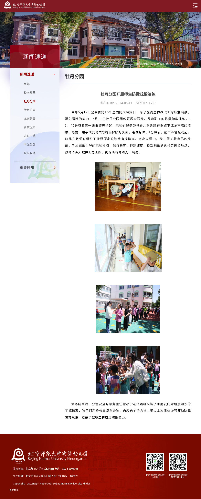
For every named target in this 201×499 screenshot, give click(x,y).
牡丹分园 (30, 101)
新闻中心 (149, 63)
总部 (27, 84)
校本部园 (30, 92)
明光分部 (30, 144)
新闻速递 (162, 63)
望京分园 (30, 109)
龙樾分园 (30, 118)
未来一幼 (30, 135)
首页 (139, 63)
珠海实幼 (30, 153)
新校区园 (30, 127)
